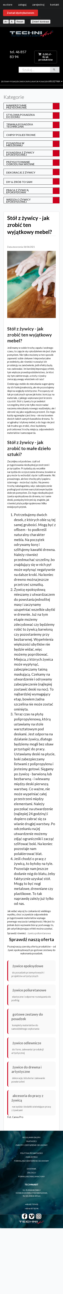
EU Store (7, 4)
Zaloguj (22, 4)
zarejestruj (32, 1157)
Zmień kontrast (40, 21)
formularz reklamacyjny (31, 1176)
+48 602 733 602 (31, 1204)
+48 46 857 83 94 (31, 1208)
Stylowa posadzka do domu (20, 116)
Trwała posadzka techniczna (19, 125)
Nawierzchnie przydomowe (16, 106)
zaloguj (31, 1172)
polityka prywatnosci (31, 1153)
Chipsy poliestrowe (21, 135)
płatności (31, 1141)
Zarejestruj (38, 4)
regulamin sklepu (31, 1137)
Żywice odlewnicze (26, 1043)
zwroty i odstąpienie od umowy (31, 1145)
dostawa (31, 1169)
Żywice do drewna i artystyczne (26, 1069)
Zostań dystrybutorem (20, 12)
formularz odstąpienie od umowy (31, 1161)
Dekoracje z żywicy (20, 172)
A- (12, 21)
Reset (19, 21)
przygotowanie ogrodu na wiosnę (20, 163)
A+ (6, 21)
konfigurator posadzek (36, 81)
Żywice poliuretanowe (29, 990)
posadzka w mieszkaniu (15, 144)
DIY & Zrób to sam (19, 182)
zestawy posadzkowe (12, 81)
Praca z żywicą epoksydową (17, 191)
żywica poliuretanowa (39, 933)
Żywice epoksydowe (27, 966)
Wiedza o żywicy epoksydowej (18, 200)
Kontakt (54, 4)
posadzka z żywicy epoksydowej (20, 153)
